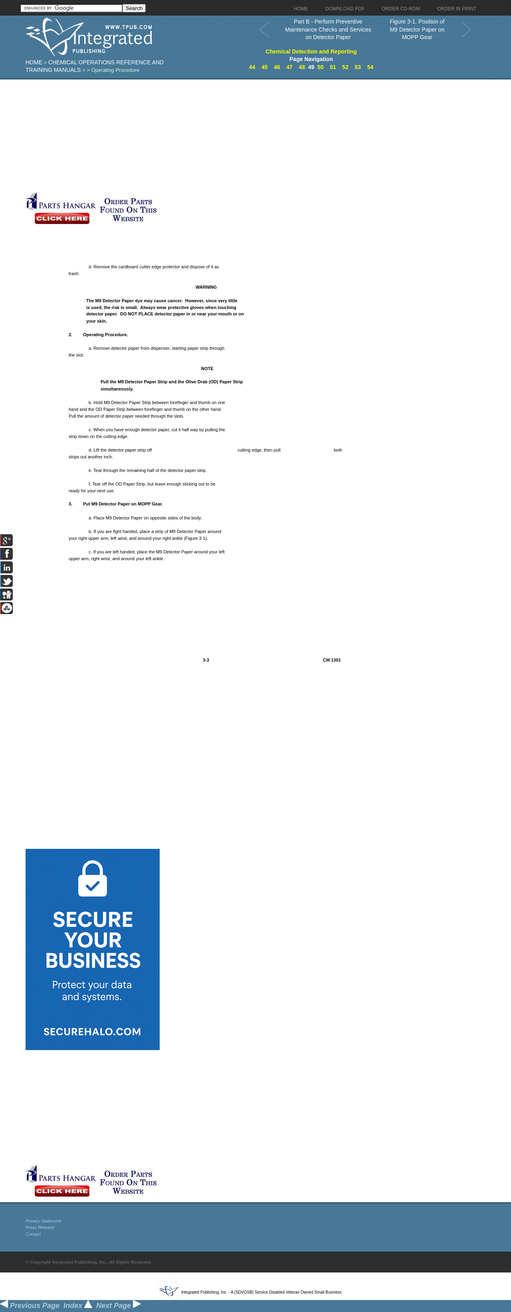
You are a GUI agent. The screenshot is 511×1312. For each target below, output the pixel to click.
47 (289, 67)
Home (34, 62)
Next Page (118, 1306)
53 (358, 67)
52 (345, 67)
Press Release (40, 1227)
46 (277, 67)
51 (333, 67)
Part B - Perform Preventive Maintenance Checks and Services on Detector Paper (328, 29)
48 (302, 67)
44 (252, 67)
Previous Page (29, 1306)
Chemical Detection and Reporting (311, 51)
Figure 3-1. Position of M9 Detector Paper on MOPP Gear (417, 29)
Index (77, 1306)
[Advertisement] (195, 135)
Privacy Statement (43, 1221)
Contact (33, 1234)
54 (370, 67)
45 (264, 67)
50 (320, 67)
